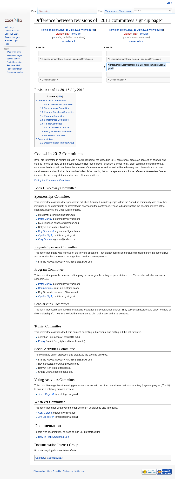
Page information (14, 69)
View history (125, 11)
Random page (11, 40)
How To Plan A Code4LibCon (53, 437)
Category (40, 457)
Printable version (14, 62)
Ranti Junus (44, 288)
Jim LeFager (44, 394)
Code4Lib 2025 (11, 34)
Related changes (14, 55)
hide (60, 96)
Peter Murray (45, 218)
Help (7, 44)
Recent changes (12, 37)
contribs (76, 33)
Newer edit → (136, 41)
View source (111, 11)
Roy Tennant (44, 231)
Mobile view (79, 471)
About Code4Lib (54, 471)
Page (33, 11)
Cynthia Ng (44, 235)
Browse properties (15, 72)
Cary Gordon (45, 239)
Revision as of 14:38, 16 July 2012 (61, 29)
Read (100, 11)
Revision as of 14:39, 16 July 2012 (128, 29)
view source (88, 29)
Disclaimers (68, 471)
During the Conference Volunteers (52, 180)
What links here (14, 52)
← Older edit (68, 41)
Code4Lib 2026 (11, 30)
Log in (169, 3)
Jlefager (60, 33)
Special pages (13, 59)
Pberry (41, 341)
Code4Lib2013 (55, 457)
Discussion (44, 11)
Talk (68, 33)
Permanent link (13, 65)
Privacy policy (39, 471)
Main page (9, 27)
